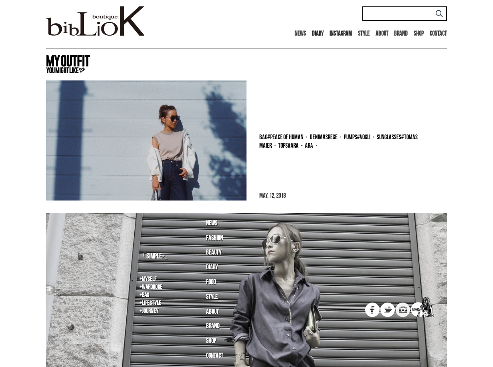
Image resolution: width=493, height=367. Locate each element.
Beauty (213, 253)
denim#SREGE (323, 137)
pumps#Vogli (357, 137)
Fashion (214, 238)
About (382, 34)
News (300, 34)
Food (211, 282)
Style (364, 34)
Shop (419, 34)
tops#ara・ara (295, 146)
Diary (212, 267)
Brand (401, 34)
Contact (438, 34)
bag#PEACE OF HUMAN (281, 137)
